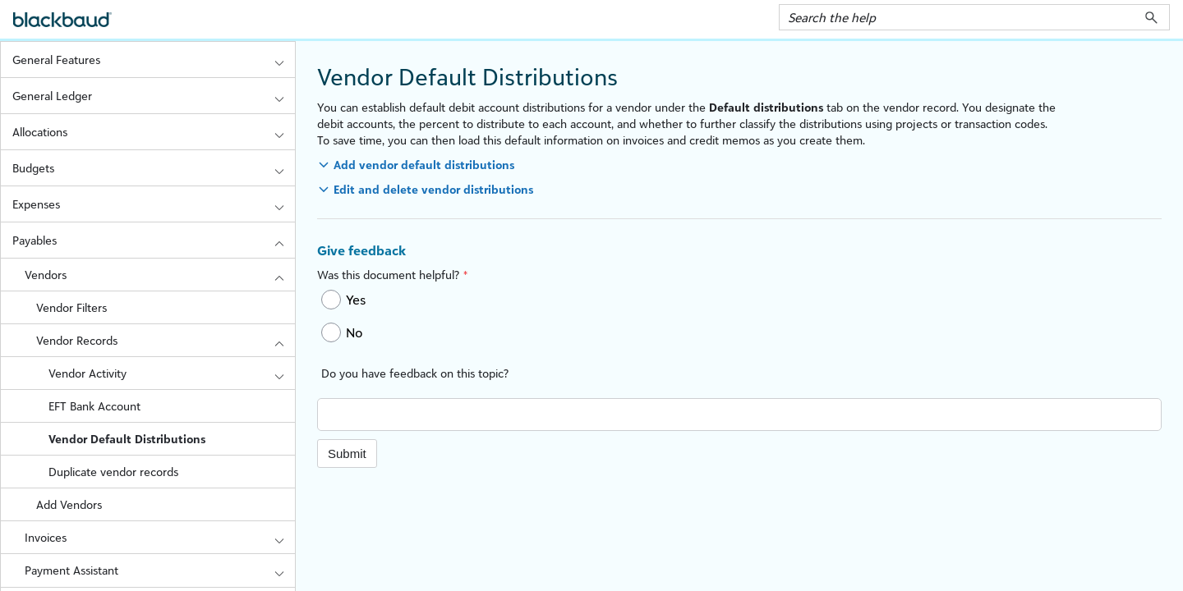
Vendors (160, 275)
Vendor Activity (171, 373)
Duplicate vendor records (113, 472)
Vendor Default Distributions (126, 439)
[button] (1151, 17)
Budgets (153, 168)
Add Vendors (69, 504)
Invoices (160, 537)
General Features (153, 59)
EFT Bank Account (94, 406)
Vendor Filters (71, 307)
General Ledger (153, 95)
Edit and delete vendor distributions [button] (433, 189)
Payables (153, 240)
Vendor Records (165, 340)
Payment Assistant (160, 570)
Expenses (153, 204)
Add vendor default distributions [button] (424, 165)
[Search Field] (974, 17)
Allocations (153, 131)
